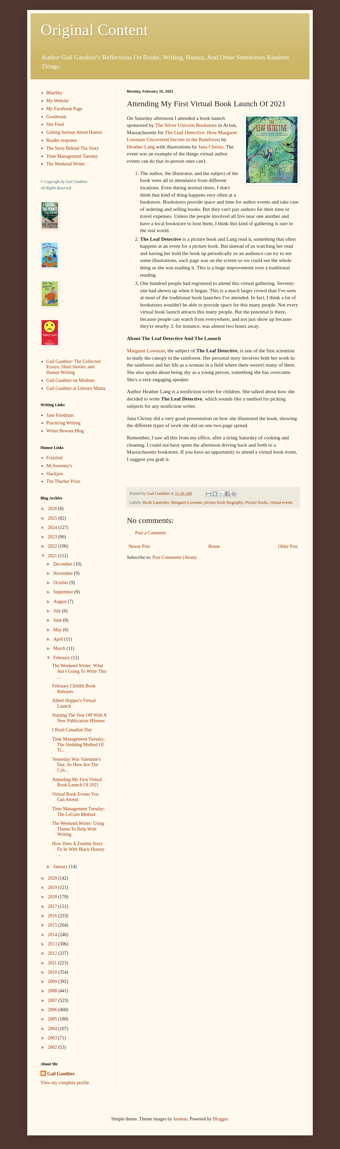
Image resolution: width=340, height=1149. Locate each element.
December (63, 564)
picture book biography (223, 502)
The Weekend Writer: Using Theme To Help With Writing (78, 829)
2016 (53, 915)
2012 (53, 953)
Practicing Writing (63, 422)
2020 (53, 878)
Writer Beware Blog (65, 430)
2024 (53, 527)
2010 (53, 972)
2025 (53, 518)
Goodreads (56, 116)
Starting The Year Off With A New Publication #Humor (79, 718)
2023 (53, 536)
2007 (53, 1000)
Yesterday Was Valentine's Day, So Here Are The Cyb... (76, 765)
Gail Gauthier (61, 1073)
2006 (53, 1009)
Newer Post (139, 546)
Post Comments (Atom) (174, 557)
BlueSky (54, 92)
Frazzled (54, 457)
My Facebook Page (64, 108)
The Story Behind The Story (72, 148)
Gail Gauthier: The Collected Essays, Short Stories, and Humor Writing (73, 367)
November (63, 573)
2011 (53, 962)
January (61, 866)
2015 (53, 925)
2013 (53, 943)
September (63, 591)
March (59, 648)
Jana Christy (210, 146)
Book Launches (156, 502)
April (58, 639)
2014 (53, 934)
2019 (53, 887)
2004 (53, 1028)
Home (214, 546)
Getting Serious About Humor (74, 132)
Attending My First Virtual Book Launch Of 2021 (77, 782)
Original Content (94, 30)
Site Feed (55, 124)
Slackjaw (54, 473)
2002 (53, 1047)
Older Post (288, 546)
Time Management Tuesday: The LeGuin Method (78, 811)
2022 (53, 546)
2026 (53, 508)
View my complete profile (65, 1082)
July (57, 610)
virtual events (281, 502)
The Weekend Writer (65, 163)
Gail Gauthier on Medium (70, 380)
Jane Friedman (60, 415)
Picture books (256, 502)
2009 (53, 981)
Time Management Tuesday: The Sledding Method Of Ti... (78, 745)
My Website (57, 100)
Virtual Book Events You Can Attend (75, 797)
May (58, 629)
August (60, 601)
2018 (53, 896)
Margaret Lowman (146, 350)
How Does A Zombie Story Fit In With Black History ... (78, 849)
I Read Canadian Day (72, 729)
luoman (180, 1118)
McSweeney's (59, 465)
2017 (53, 906)
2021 (53, 555)
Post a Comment (150, 532)
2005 (53, 1018)
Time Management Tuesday (72, 156)
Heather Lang (141, 146)
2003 (53, 1037)
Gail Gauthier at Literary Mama (76, 388)
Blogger (220, 1118)
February (62, 657)
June (58, 620)
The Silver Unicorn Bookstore (186, 125)
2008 (53, 990)
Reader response (61, 140)
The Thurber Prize (63, 481)
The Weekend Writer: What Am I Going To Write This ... (79, 671)
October (61, 582)
